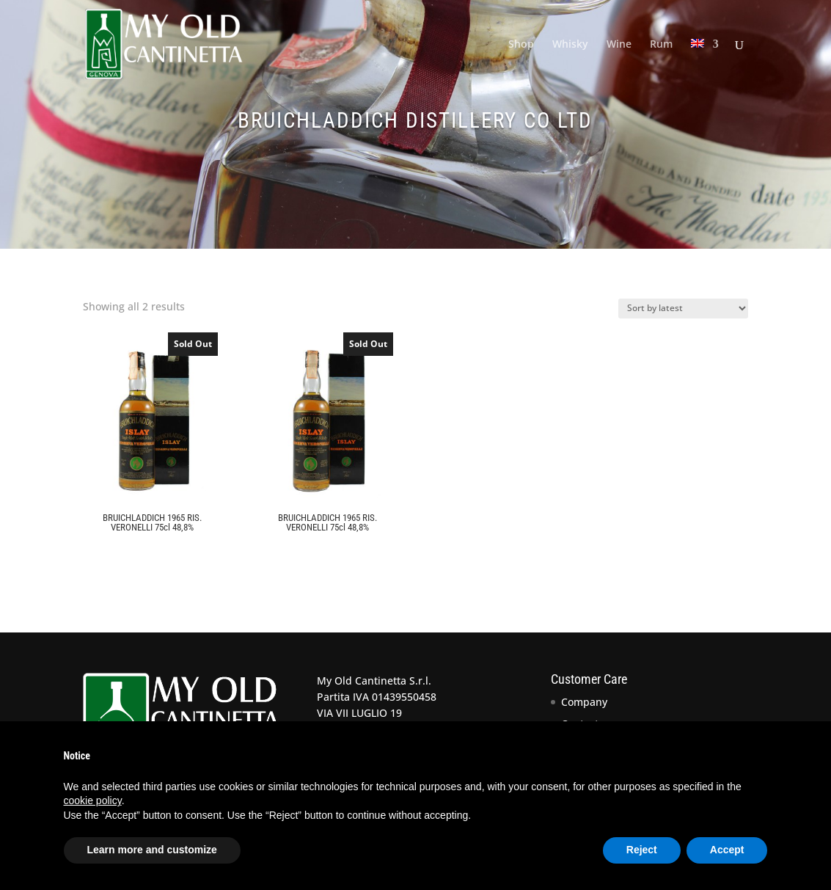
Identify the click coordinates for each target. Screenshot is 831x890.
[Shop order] (683, 308)
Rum (661, 45)
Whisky (570, 45)
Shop (521, 45)
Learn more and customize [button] (152, 850)
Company (584, 702)
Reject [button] (641, 850)
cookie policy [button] (93, 800)
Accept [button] (727, 850)
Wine (619, 45)
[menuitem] (705, 63)
